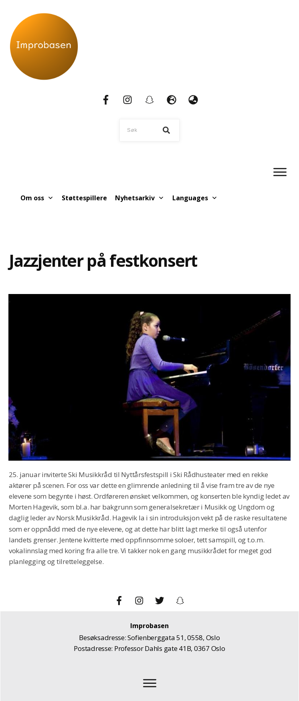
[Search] (166, 130)
